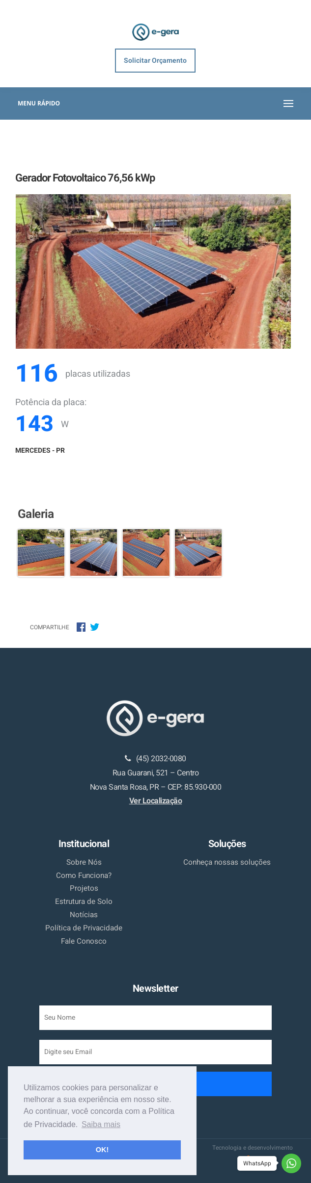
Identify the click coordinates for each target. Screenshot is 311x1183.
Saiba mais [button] (101, 1124)
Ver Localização (155, 801)
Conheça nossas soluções (227, 862)
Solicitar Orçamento (155, 60)
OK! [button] (102, 1150)
